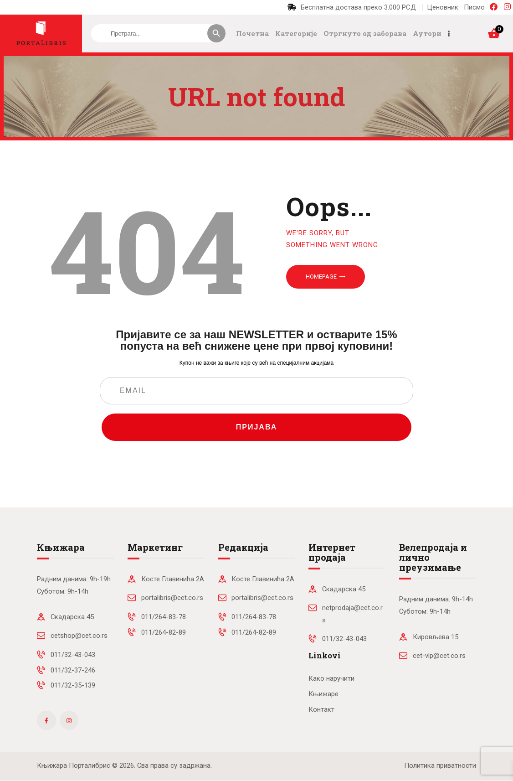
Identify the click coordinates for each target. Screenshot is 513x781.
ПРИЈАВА (256, 427)
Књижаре (323, 694)
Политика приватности (440, 765)
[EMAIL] (256, 390)
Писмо (474, 7)
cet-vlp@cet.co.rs (439, 656)
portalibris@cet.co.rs (172, 598)
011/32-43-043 (73, 655)
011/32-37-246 (73, 670)
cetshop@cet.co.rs (79, 635)
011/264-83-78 (163, 617)
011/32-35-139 (73, 685)
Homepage (321, 276)
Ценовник (442, 7)
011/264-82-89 (163, 632)
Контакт (321, 709)
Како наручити (331, 678)
